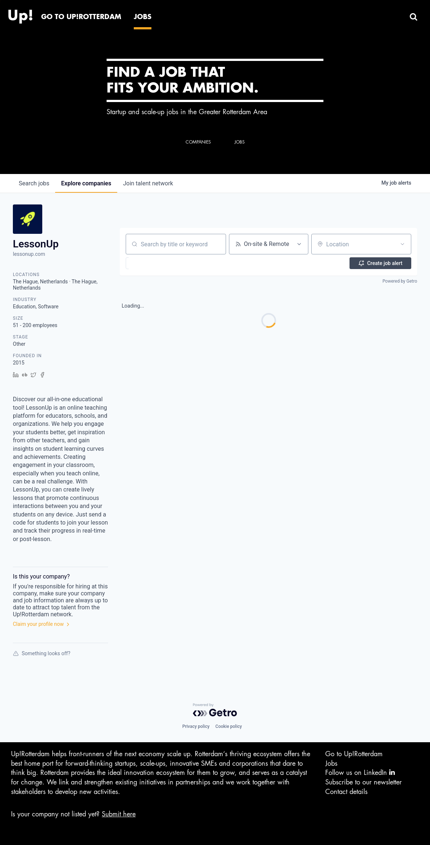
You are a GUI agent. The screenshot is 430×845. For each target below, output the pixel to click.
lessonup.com (29, 254)
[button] (146, 263)
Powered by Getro (400, 281)
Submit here (119, 814)
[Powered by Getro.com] (215, 710)
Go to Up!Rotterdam (354, 754)
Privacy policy (195, 726)
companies (86, 183)
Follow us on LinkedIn (360, 772)
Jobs (331, 763)
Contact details (346, 791)
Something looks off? (41, 653)
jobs (34, 183)
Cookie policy (228, 726)
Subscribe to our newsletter (363, 782)
